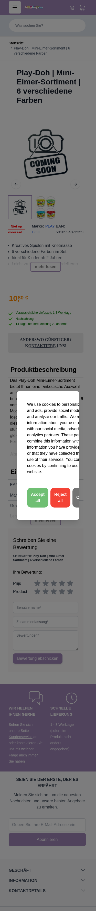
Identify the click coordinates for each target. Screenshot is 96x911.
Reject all (60, 497)
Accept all (38, 497)
